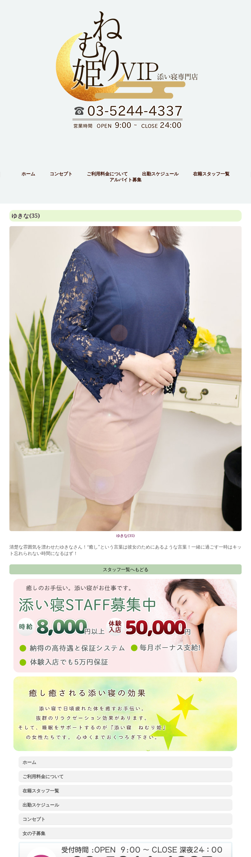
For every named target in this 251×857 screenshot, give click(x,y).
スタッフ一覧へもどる (125, 569)
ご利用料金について (43, 776)
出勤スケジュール (41, 804)
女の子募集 (34, 833)
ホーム (29, 762)
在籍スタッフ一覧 (41, 790)
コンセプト (34, 819)
